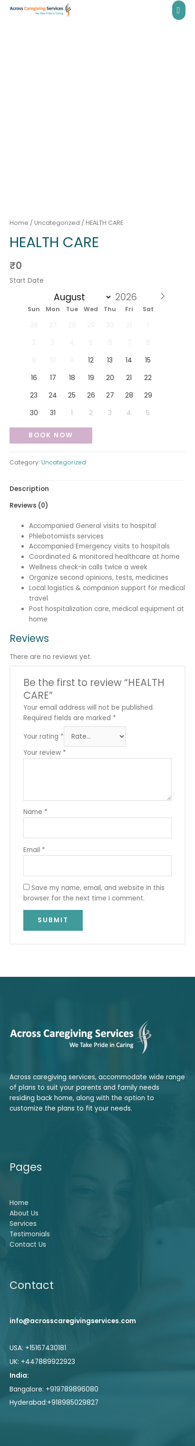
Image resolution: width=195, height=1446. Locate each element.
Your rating (43, 736)
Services (23, 1223)
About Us (24, 1213)
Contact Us (28, 1244)
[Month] (80, 297)
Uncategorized (57, 223)
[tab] (97, 489)
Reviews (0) (29, 505)
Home (19, 223)
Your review (44, 752)
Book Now (51, 435)
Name (35, 811)
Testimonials (30, 1234)
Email (34, 849)
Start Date (27, 280)
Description (29, 488)
